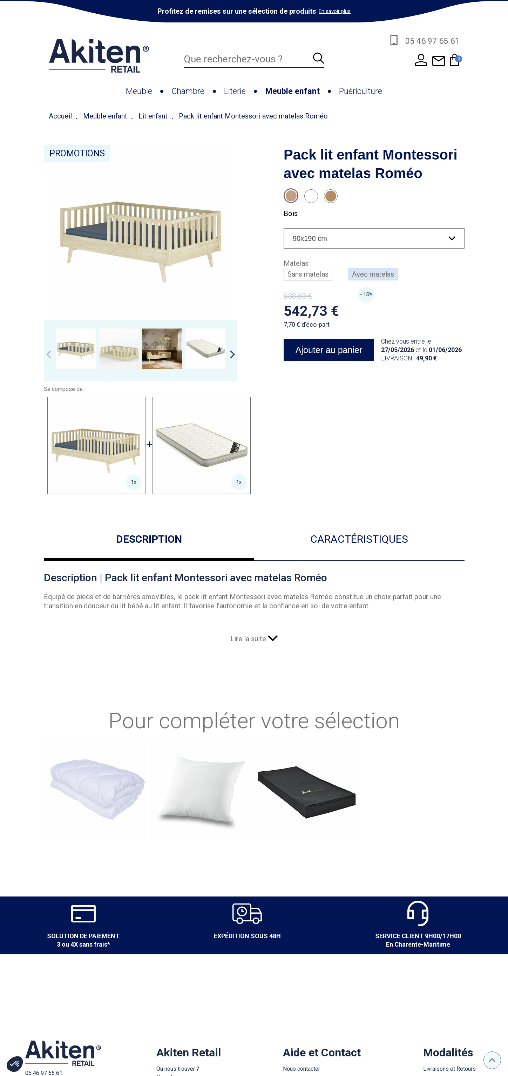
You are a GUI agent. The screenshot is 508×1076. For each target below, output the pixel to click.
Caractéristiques (359, 539)
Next (232, 354)
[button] (14, 1064)
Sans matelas (307, 274)
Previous (48, 354)
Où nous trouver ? (177, 1068)
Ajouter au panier (328, 350)
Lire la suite (254, 639)
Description (149, 539)
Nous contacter (301, 1068)
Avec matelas (373, 274)
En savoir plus (335, 11)
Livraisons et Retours (449, 1068)
